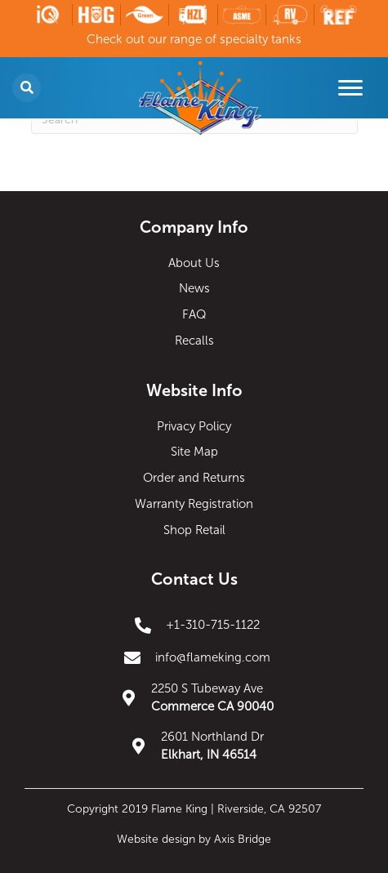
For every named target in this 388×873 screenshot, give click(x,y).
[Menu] (350, 88)
